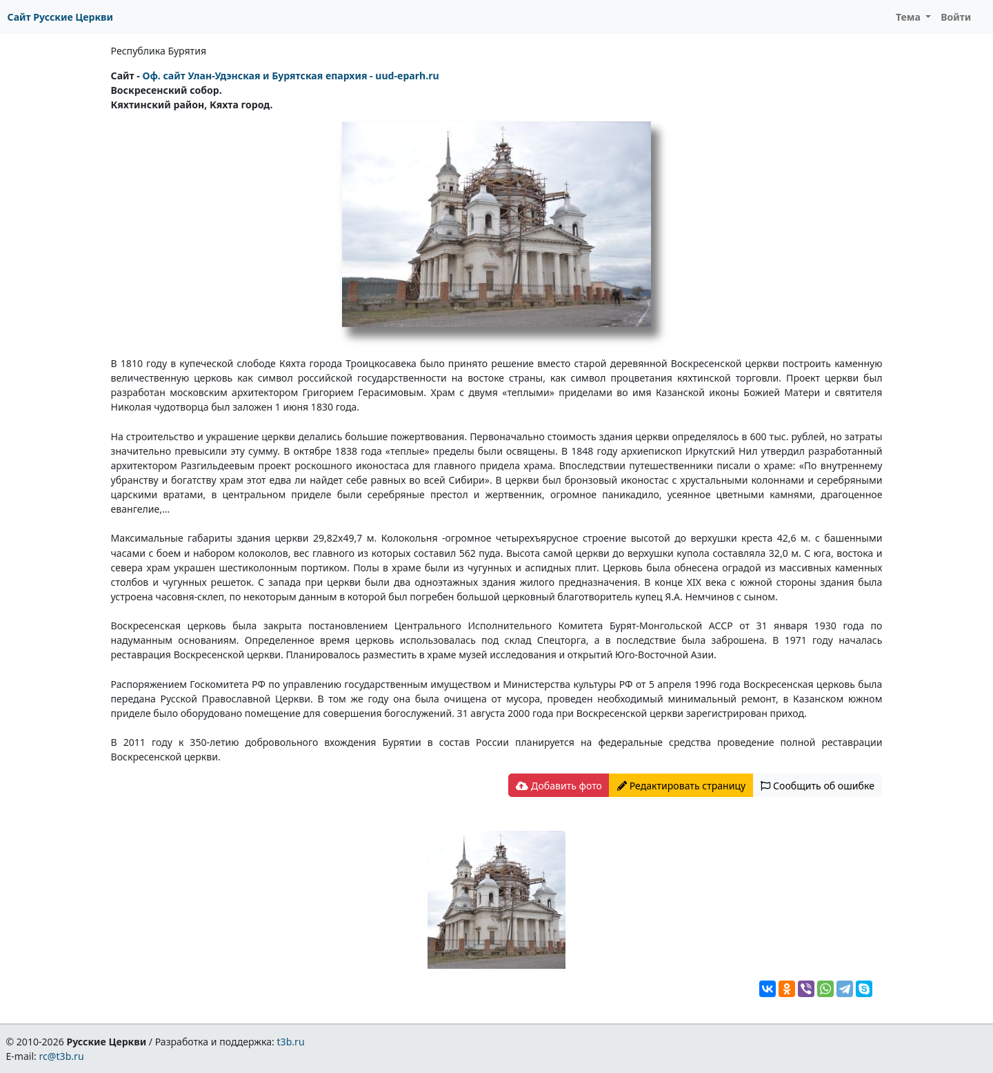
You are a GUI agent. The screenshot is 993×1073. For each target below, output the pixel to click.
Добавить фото (558, 785)
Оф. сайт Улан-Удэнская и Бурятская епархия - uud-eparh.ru (290, 75)
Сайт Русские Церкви (60, 16)
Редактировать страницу (681, 785)
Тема (909, 16)
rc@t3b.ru (61, 1056)
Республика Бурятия (159, 50)
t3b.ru (291, 1041)
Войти (956, 16)
